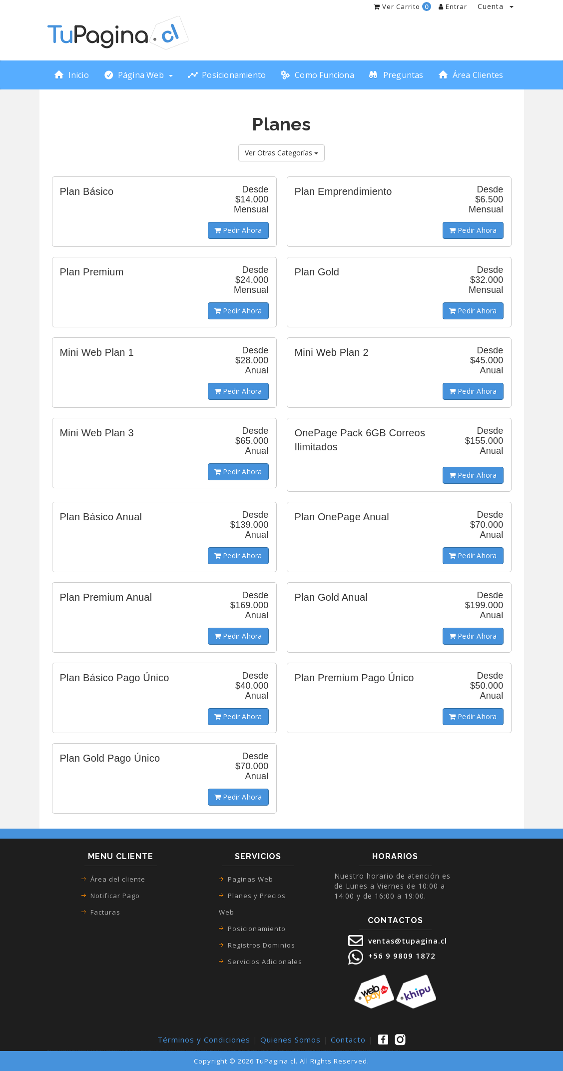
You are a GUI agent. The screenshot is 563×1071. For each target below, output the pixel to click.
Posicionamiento (257, 928)
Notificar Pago (115, 895)
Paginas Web (250, 879)
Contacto (348, 1040)
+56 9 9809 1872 (401, 956)
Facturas (105, 912)
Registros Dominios (261, 945)
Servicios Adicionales (265, 961)
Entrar (453, 6)
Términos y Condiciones (203, 1040)
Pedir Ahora (238, 230)
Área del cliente (117, 879)
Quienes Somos (290, 1040)
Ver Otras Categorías (281, 152)
